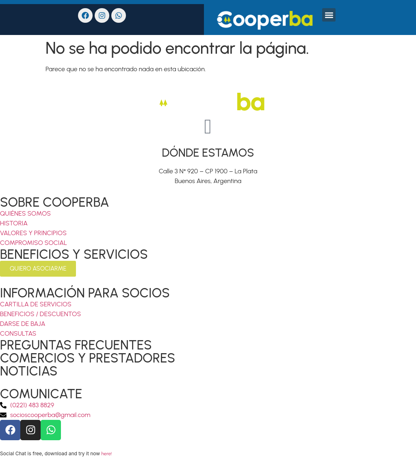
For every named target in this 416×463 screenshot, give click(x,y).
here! (106, 453)
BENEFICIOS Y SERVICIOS (74, 254)
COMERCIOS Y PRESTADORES (87, 358)
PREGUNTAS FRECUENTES (76, 345)
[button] (329, 15)
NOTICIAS (29, 371)
